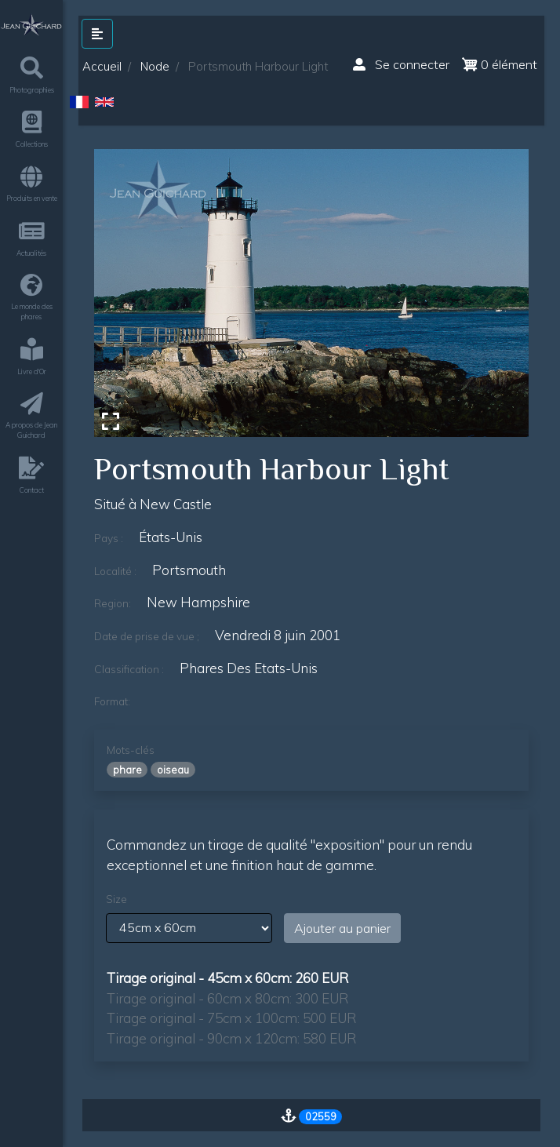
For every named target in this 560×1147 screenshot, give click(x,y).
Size (116, 899)
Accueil (102, 66)
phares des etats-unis (249, 668)
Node (154, 66)
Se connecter (401, 64)
